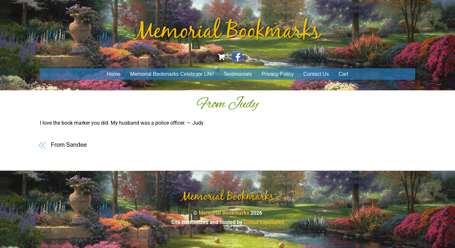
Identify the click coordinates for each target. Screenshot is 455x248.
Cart (343, 74)
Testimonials (237, 74)
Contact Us (316, 74)
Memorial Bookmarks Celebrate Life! (172, 74)
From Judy (227, 104)
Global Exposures (264, 222)
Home (114, 74)
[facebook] (237, 56)
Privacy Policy (277, 74)
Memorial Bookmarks (224, 213)
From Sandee (69, 144)
